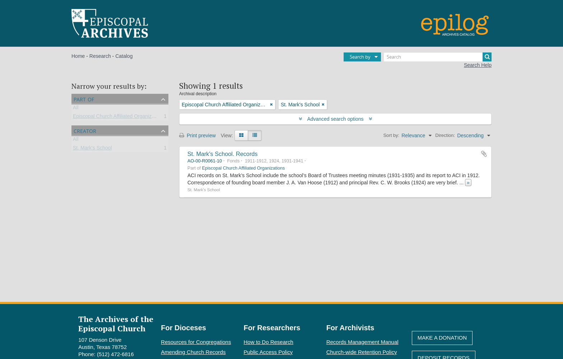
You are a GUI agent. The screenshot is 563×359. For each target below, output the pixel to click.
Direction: (445, 135)
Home (78, 56)
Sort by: (391, 135)
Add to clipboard (484, 153)
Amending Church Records (193, 352)
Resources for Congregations (196, 342)
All (76, 109)
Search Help (478, 65)
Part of (84, 98)
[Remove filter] (271, 104)
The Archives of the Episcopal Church (115, 323)
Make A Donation (442, 338)
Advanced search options (335, 119)
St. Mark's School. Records (222, 154)
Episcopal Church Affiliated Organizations (119, 117)
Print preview (197, 135)
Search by (360, 57)
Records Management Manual (362, 342)
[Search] (438, 56)
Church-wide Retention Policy (361, 352)
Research (100, 56)
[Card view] (241, 135)
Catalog (123, 56)
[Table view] (255, 135)
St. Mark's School (92, 149)
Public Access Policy (268, 352)
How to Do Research (268, 342)
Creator (85, 130)
